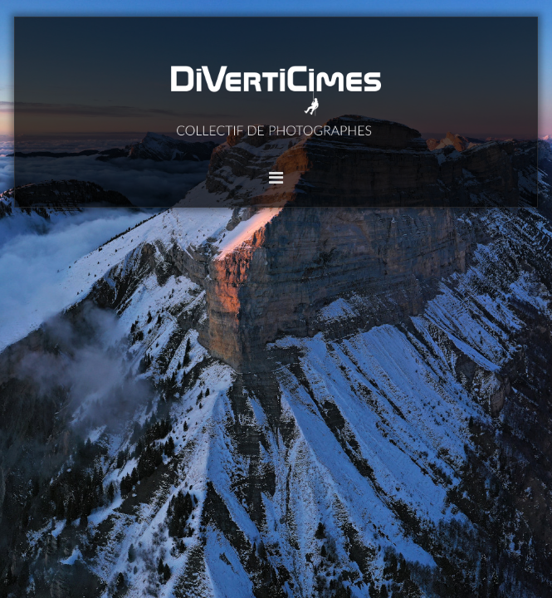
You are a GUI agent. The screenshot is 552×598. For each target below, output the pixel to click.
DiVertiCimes (276, 98)
